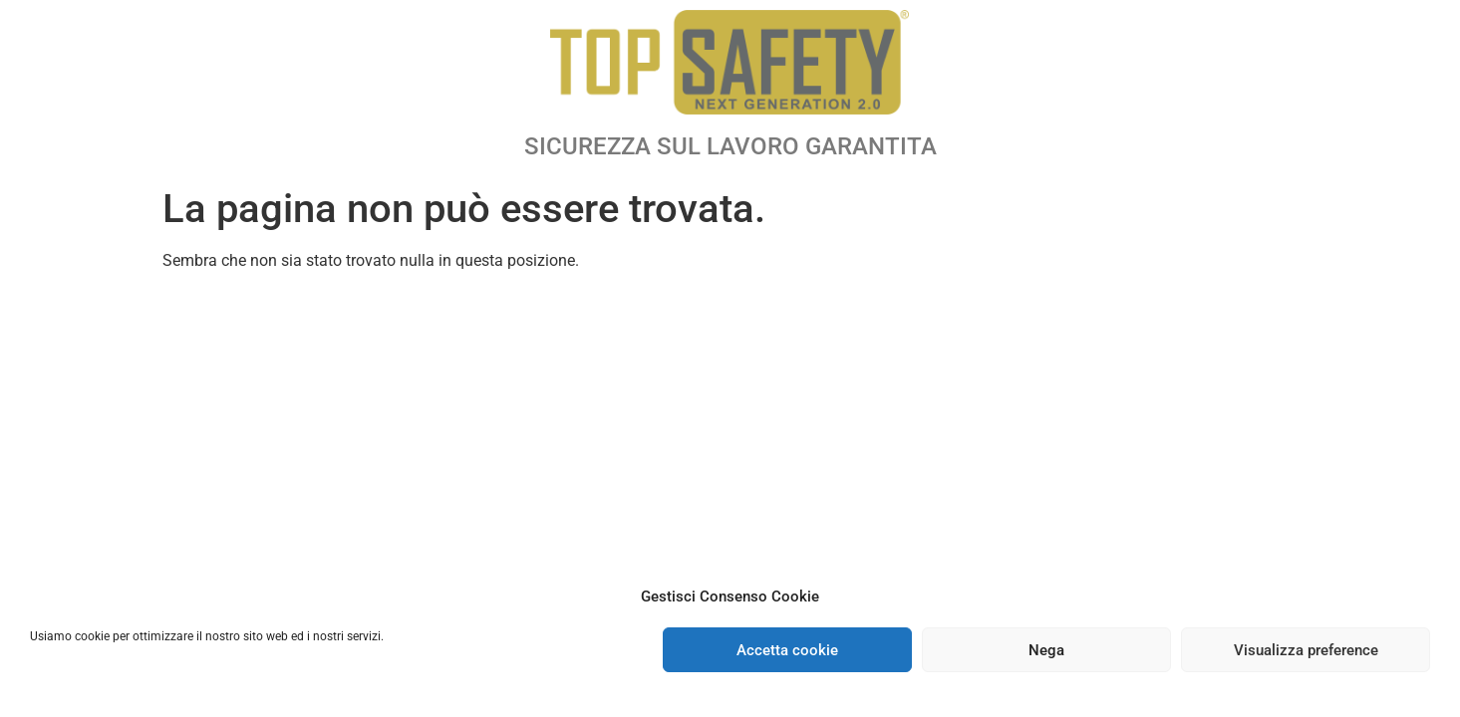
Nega (1046, 650)
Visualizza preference (1306, 650)
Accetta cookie (787, 650)
